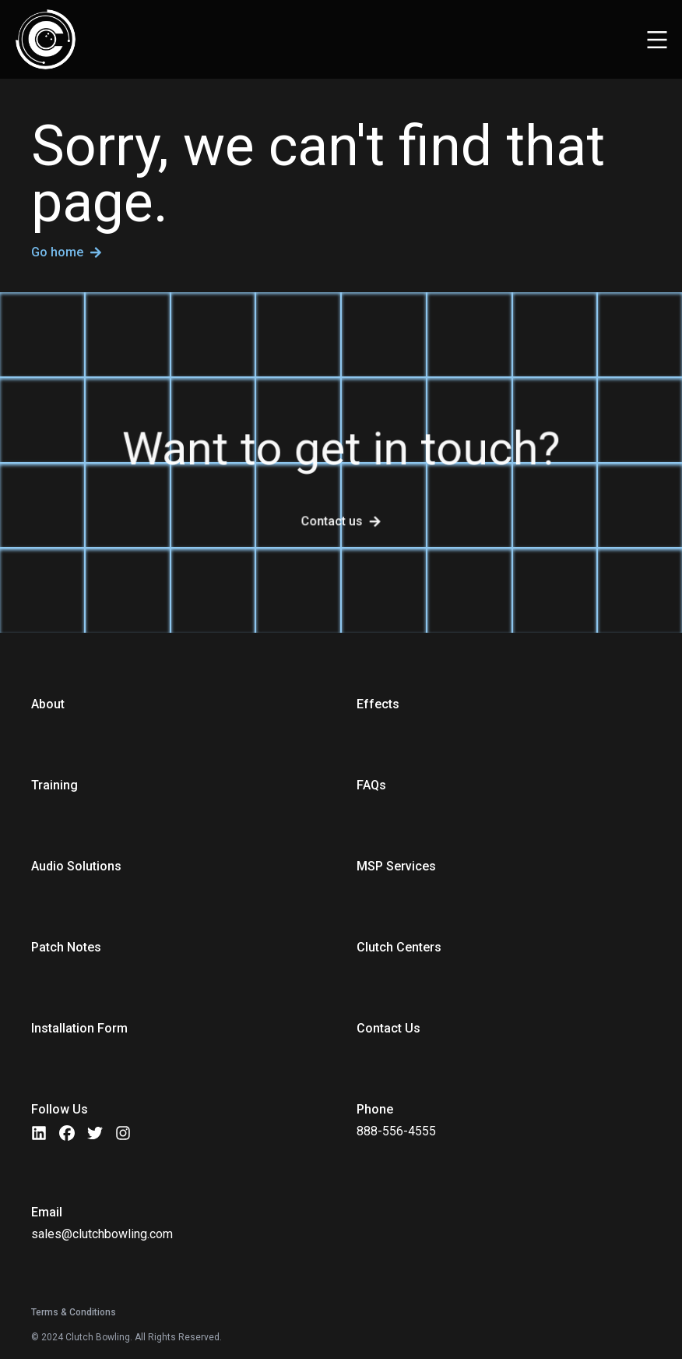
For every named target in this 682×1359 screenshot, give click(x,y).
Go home (66, 252)
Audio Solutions (76, 866)
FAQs (371, 785)
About (48, 704)
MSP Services (396, 866)
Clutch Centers (399, 947)
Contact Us (388, 1028)
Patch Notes (66, 947)
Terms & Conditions (73, 1312)
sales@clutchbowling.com (102, 1234)
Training (54, 785)
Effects (378, 704)
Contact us (332, 521)
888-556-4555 (396, 1131)
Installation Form (79, 1028)
